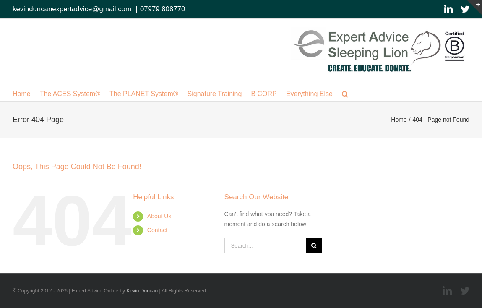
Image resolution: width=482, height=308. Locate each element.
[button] (345, 92)
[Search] (314, 245)
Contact (157, 230)
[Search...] (265, 245)
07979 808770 (162, 9)
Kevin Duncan (142, 291)
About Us (159, 216)
